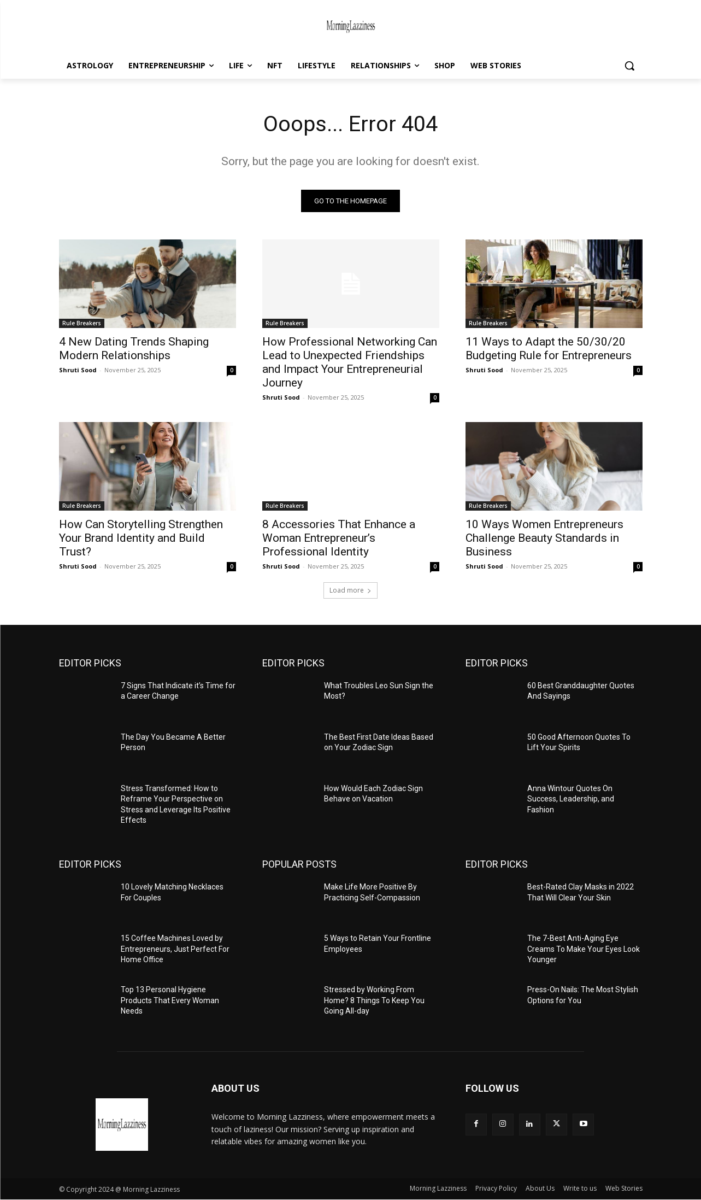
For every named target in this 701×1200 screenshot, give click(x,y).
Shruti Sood (78, 370)
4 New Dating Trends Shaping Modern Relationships (134, 348)
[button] (629, 65)
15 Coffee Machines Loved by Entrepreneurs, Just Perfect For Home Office (175, 949)
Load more (350, 590)
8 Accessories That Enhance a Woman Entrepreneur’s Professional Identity (338, 538)
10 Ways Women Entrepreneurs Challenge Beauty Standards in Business (544, 538)
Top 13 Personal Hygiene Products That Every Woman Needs (170, 1001)
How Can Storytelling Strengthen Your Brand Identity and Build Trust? (141, 538)
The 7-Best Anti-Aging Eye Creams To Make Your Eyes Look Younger (583, 949)
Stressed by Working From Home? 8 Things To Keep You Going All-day (374, 1001)
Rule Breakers (81, 323)
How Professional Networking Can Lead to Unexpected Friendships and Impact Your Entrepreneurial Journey (349, 362)
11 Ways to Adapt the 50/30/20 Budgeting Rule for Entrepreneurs (549, 348)
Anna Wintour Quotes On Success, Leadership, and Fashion (570, 799)
